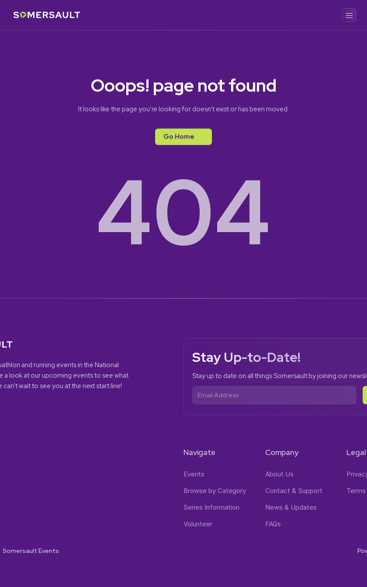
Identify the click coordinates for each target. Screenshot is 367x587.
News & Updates (291, 507)
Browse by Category (215, 490)
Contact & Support (293, 490)
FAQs (273, 524)
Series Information (211, 507)
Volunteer (198, 524)
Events (194, 474)
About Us (279, 474)
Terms (356, 490)
